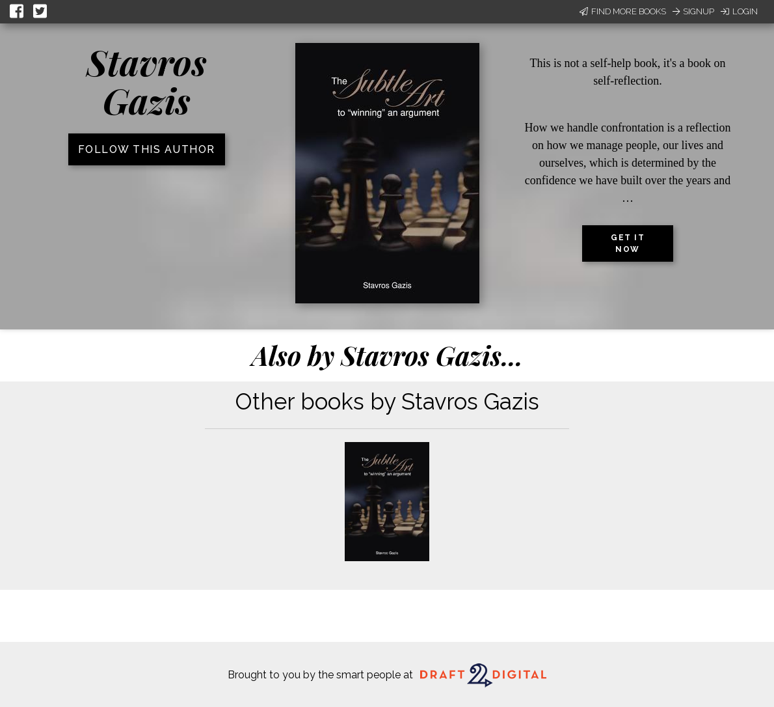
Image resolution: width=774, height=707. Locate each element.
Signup (693, 11)
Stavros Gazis (147, 81)
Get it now (628, 243)
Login (739, 11)
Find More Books (623, 11)
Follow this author (146, 149)
